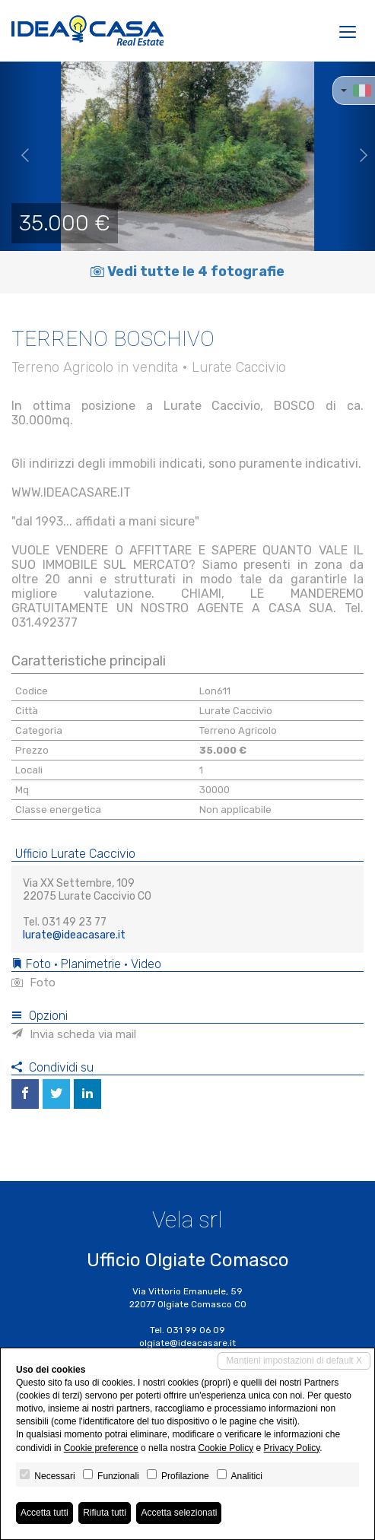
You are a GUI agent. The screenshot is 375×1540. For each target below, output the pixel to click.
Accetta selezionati (179, 1512)
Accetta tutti (44, 1512)
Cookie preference (101, 1448)
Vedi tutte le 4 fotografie (187, 271)
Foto (33, 982)
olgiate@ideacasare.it (187, 1343)
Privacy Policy (292, 1448)
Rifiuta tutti (104, 1512)
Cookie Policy (225, 1448)
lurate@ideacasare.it (74, 935)
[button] (18, 156)
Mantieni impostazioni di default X (294, 1360)
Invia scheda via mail (73, 1034)
